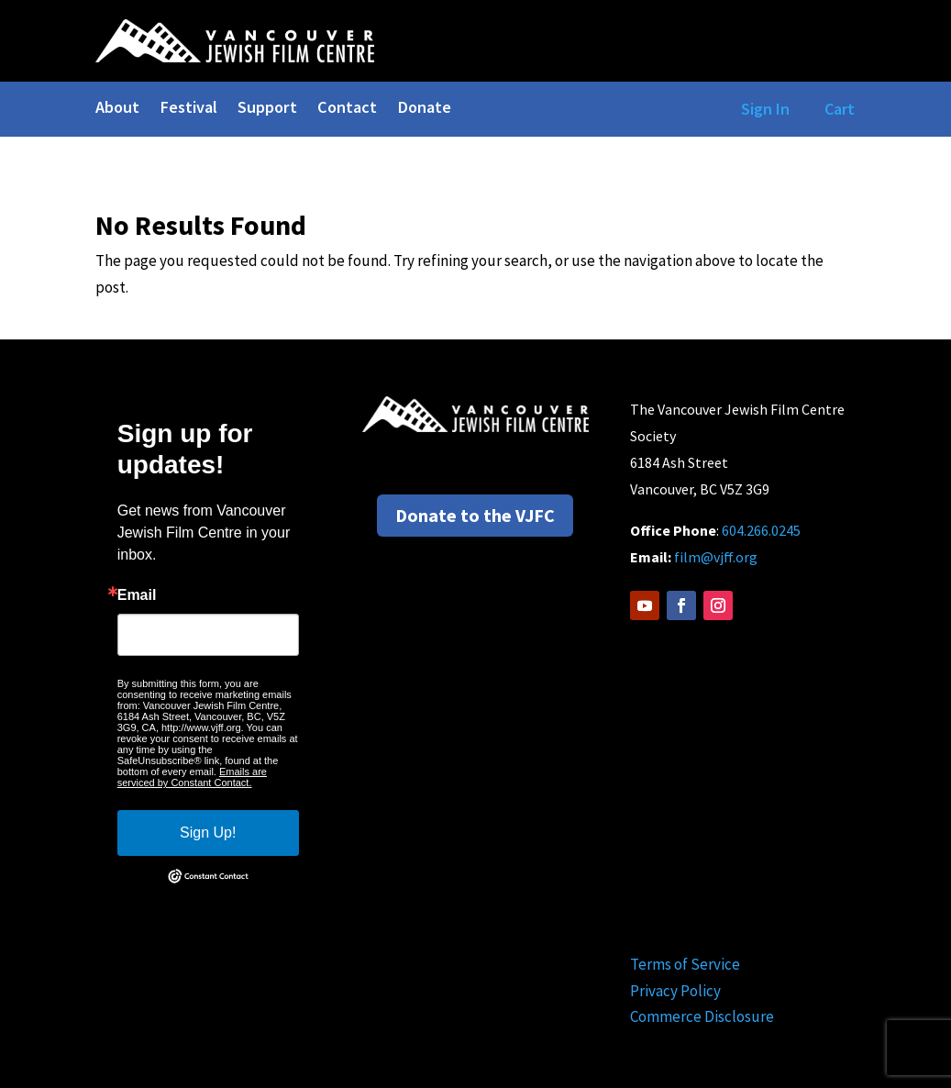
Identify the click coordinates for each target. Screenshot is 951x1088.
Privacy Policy (675, 991)
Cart (839, 108)
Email (137, 595)
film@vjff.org (715, 557)
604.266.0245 (761, 530)
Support (267, 109)
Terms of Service (685, 964)
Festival (188, 109)
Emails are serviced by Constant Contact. (192, 777)
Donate (424, 109)
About (117, 109)
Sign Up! (208, 832)
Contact (347, 109)
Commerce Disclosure (702, 1016)
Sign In (762, 108)
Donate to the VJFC (475, 515)
